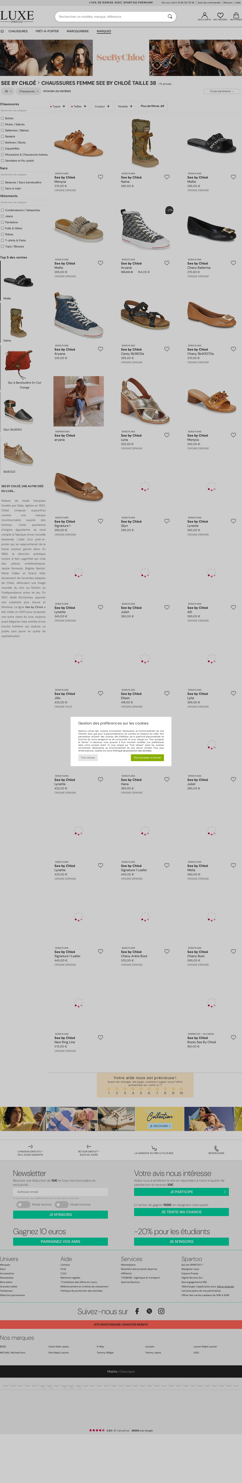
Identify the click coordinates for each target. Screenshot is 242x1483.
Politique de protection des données (132, 750)
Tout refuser (88, 757)
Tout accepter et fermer (147, 757)
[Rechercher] (170, 17)
